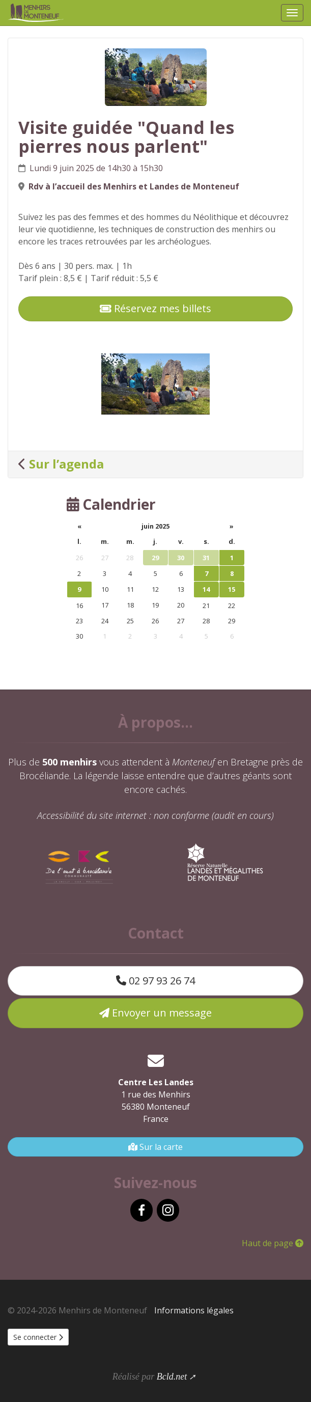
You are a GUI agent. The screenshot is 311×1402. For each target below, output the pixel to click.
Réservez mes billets (155, 308)
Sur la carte (155, 1146)
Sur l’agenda (66, 463)
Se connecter (38, 1337)
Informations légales (194, 1310)
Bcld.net (172, 1376)
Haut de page (272, 1243)
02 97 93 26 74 (155, 980)
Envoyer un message (155, 1013)
